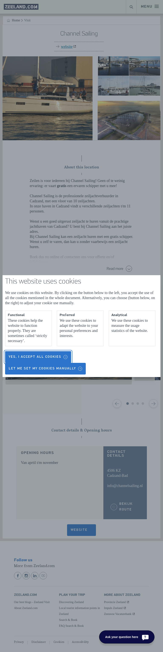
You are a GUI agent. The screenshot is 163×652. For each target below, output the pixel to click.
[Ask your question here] (127, 637)
